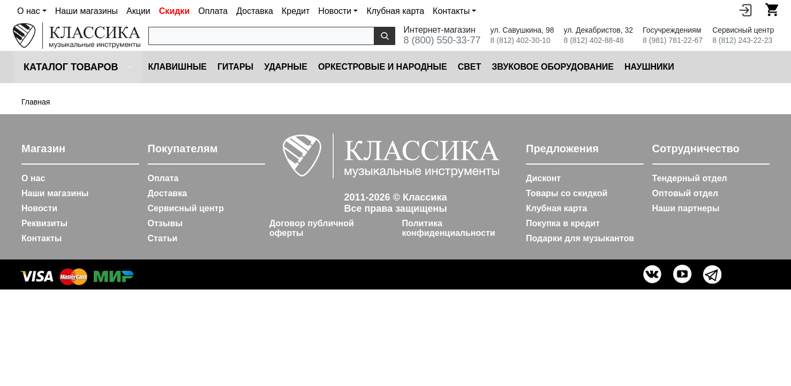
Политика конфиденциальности (448, 228)
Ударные (285, 66)
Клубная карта (395, 11)
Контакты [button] (451, 11)
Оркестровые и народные (382, 66)
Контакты (41, 238)
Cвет (469, 66)
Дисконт (543, 178)
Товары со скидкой (566, 193)
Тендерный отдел (689, 178)
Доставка (254, 11)
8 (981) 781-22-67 (673, 40)
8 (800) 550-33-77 (441, 40)
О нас (33, 178)
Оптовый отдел (685, 193)
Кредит (296, 11)
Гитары (235, 66)
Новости (39, 208)
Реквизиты (44, 223)
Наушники (649, 66)
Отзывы (165, 223)
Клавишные (177, 66)
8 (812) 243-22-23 (742, 40)
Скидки (174, 11)
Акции (138, 11)
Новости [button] (334, 11)
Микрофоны (714, 66)
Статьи (163, 238)
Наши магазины (86, 11)
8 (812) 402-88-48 (593, 40)
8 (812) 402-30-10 (521, 40)
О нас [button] (28, 11)
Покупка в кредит (563, 223)
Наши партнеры (686, 208)
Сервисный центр (186, 208)
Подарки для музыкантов (580, 238)
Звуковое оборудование (553, 66)
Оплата (213, 11)
